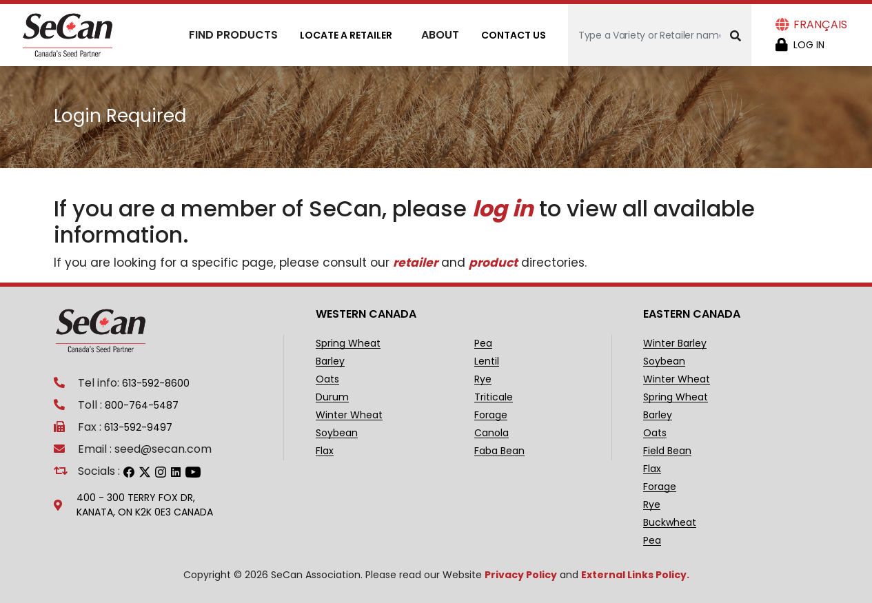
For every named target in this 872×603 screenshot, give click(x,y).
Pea (483, 343)
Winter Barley (675, 343)
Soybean (337, 433)
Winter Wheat (349, 415)
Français (820, 24)
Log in (808, 45)
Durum (332, 397)
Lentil (486, 361)
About (440, 35)
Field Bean (667, 451)
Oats (327, 379)
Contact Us (513, 35)
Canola (491, 433)
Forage (490, 415)
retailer (415, 262)
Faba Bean (499, 451)
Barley (330, 361)
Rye (482, 379)
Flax (325, 451)
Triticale (493, 397)
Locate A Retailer (346, 35)
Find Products (233, 35)
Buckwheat (669, 523)
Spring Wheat (348, 343)
